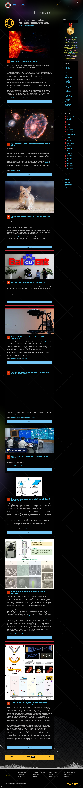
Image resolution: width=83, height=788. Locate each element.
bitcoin (66, 98)
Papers (50, 5)
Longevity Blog (68, 181)
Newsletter (62, 5)
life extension (25, 243)
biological (16, 634)
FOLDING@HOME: (51, 776)
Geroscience (67, 179)
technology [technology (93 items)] (74, 56)
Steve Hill (69, 157)
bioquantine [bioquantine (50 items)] (74, 39)
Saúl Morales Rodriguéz (14, 466)
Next (29, 759)
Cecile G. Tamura (70, 143)
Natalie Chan (69, 153)
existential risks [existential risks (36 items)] (67, 45)
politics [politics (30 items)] (67, 53)
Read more (29, 102)
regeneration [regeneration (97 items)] (67, 55)
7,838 (45, 757)
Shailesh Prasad (70, 126)
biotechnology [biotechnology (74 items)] (67, 42)
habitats (26, 359)
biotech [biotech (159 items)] (74, 41)
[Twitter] (70, 784)
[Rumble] (77, 784)
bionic (66, 94)
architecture (67, 82)
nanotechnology (21, 634)
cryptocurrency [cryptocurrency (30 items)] (72, 44)
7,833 (24, 757)
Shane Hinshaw (70, 150)
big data (67, 90)
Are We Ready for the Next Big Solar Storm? (24, 61)
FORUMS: (50, 778)
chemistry (67, 101)
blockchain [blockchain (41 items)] (75, 42)
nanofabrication (27, 615)
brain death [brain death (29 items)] (66, 44)
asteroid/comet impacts (70, 84)
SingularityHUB (68, 187)
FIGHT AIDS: (20, 776)
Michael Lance (70, 162)
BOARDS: (65, 774)
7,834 (28, 757)
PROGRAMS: (66, 776)
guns (49, 341)
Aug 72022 (8, 338)
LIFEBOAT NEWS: (35, 772)
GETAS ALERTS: (66, 772)
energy (19, 98)
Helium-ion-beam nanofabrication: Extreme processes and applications (28, 592)
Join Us (57, 5)
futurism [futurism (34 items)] (76, 45)
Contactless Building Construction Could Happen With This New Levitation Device (30, 338)
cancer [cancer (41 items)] (69, 44)
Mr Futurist (67, 182)
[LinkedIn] (72, 784)
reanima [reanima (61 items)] (69, 53)
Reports (46, 5)
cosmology (67, 106)
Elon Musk (67, 73)
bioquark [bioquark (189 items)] (68, 41)
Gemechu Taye (70, 129)
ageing (42, 226)
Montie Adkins (70, 165)
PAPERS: (34, 778)
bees (66, 89)
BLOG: (34, 774)
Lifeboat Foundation (12, 783)
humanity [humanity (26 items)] (77, 47)
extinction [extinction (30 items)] (71, 45)
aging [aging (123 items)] (65, 38)
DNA (66, 71)
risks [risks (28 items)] (73, 55)
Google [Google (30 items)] (65, 47)
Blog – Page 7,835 (41, 13)
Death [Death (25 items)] (76, 44)
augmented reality (69, 86)
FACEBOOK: (19, 772)
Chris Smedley (70, 168)
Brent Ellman (69, 158)
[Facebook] (68, 784)
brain (20, 520)
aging (66, 78)
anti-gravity (67, 81)
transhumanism (32, 417)
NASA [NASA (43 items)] (74, 52)
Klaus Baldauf (70, 142)
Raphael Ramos (70, 152)
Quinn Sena (69, 122)
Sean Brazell (69, 155)
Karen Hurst (69, 132)
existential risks (22, 98)
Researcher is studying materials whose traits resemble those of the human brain (30, 500)
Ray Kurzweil (68, 72)
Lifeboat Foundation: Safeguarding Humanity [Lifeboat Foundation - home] (15, 5)
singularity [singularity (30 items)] (76, 55)
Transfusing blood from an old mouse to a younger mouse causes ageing (30, 217)
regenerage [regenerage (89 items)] (73, 53)
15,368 (50, 757)
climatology (67, 103)
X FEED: (19, 774)
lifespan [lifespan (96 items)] (66, 52)
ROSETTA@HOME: (20, 778)
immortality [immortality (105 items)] (69, 49)
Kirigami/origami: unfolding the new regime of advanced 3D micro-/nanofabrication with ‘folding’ (29, 703)
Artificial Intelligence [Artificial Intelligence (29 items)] (69, 39)
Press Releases (75, 5)
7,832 (20, 757)
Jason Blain (69, 163)
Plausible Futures (68, 185)
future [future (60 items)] (73, 45)
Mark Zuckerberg (68, 77)
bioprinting (67, 95)
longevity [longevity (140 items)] (70, 52)
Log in (22, 26)
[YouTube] (75, 784)
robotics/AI (20, 298)
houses (39, 341)
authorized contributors (29, 26)
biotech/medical (20, 243)
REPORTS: (34, 776)
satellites (27, 98)
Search (76, 21)
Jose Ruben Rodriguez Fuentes (15, 359)
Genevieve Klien (70, 116)
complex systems (68, 104)
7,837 (41, 757)
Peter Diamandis (68, 70)
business (67, 100)
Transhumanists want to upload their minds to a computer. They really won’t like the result (30, 373)
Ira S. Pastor (69, 167)
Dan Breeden (12, 528)
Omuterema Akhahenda (14, 298)
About (31, 5)
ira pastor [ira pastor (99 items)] (67, 50)
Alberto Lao (69, 148)
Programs (42, 5)
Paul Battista (69, 127)
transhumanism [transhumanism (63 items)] (69, 58)
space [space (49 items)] (66, 56)
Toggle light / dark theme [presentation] (77, 2)
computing (22, 417)
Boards (37, 5)
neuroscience (17, 528)
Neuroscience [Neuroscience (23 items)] (76, 52)
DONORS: (50, 774)
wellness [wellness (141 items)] (74, 58)
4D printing (67, 68)
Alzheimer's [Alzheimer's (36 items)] (70, 38)
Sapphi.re (24, 783)
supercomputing (28, 528)
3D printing (22, 359)
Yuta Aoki (69, 145)
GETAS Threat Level (9, 775)
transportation (25, 298)
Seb (67, 160)
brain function (39, 525)
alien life (67, 80)
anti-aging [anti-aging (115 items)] (74, 38)
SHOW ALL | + (67, 170)
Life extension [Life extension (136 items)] (73, 50)
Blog (34, 5)
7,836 (37, 757)
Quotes (67, 5)
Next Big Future (68, 184)
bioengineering (68, 91)
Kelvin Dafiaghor (70, 131)
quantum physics (22, 528)
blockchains (67, 99)
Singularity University (69, 75)
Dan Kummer (69, 137)
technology (45, 619)
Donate (54, 5)
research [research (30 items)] (72, 55)
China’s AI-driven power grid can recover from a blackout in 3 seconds (29, 457)
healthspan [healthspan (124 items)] (72, 47)
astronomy (67, 85)
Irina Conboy (17, 236)
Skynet (66, 76)
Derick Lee (69, 147)
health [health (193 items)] (68, 47)
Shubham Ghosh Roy (13, 98)
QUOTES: (65, 778)
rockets (44, 341)
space (19, 170)
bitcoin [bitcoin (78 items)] (72, 42)
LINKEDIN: (50, 772)
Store (70, 5)
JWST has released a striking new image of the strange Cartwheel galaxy (30, 144)
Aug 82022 (8, 61)
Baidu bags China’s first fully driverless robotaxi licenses (28, 282)
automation (67, 87)
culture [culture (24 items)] (75, 44)
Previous (11, 757)
